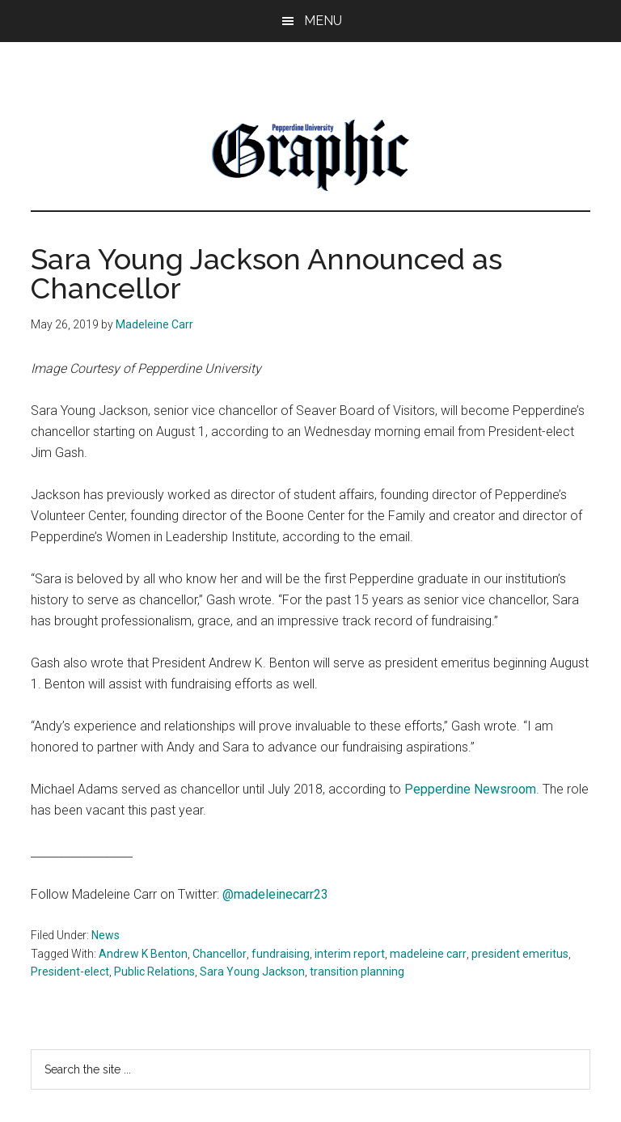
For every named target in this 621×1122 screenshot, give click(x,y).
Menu (323, 20)
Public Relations (154, 971)
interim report (350, 953)
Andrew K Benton (143, 953)
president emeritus (519, 953)
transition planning (357, 971)
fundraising (280, 953)
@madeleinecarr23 (275, 894)
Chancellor (219, 953)
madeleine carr (428, 953)
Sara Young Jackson (252, 971)
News (105, 935)
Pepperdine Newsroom (470, 789)
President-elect (70, 971)
